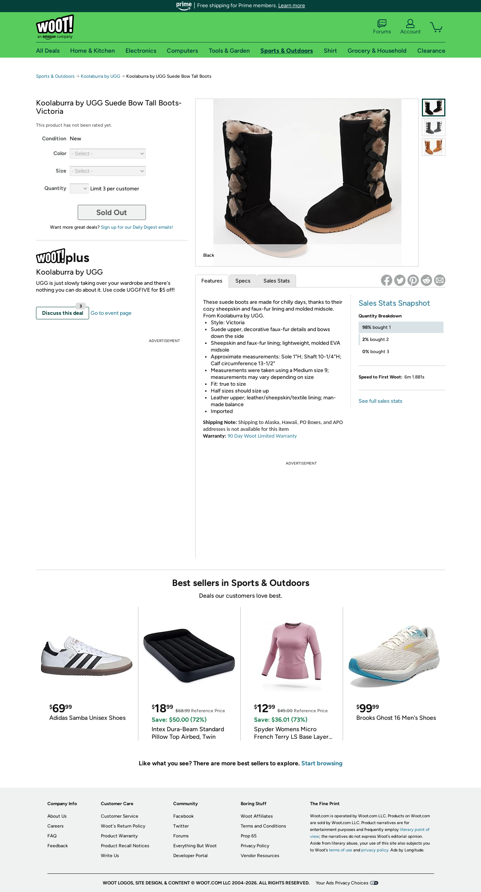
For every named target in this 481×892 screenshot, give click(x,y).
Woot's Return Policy (123, 826)
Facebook (183, 816)
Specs (243, 281)
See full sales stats (381, 401)
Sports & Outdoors (55, 76)
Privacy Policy (255, 845)
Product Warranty (119, 836)
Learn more (291, 5)
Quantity (55, 188)
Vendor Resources (260, 855)
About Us (57, 816)
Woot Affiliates (257, 816)
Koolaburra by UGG (100, 76)
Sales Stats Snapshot (394, 303)
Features (211, 281)
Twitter (181, 826)
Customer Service (119, 816)
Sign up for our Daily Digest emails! (137, 227)
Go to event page (111, 313)
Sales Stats (276, 281)
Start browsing (322, 763)
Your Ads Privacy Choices (342, 883)
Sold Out (111, 212)
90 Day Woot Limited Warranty (262, 435)
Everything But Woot (195, 845)
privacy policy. (375, 850)
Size (61, 171)
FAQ (51, 836)
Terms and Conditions (263, 826)
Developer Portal (190, 855)
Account (410, 27)
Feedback (57, 845)
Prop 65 (249, 836)
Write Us (110, 855)
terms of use (340, 850)
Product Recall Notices (125, 845)
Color (59, 153)
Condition (54, 138)
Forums (382, 27)
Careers (55, 826)
